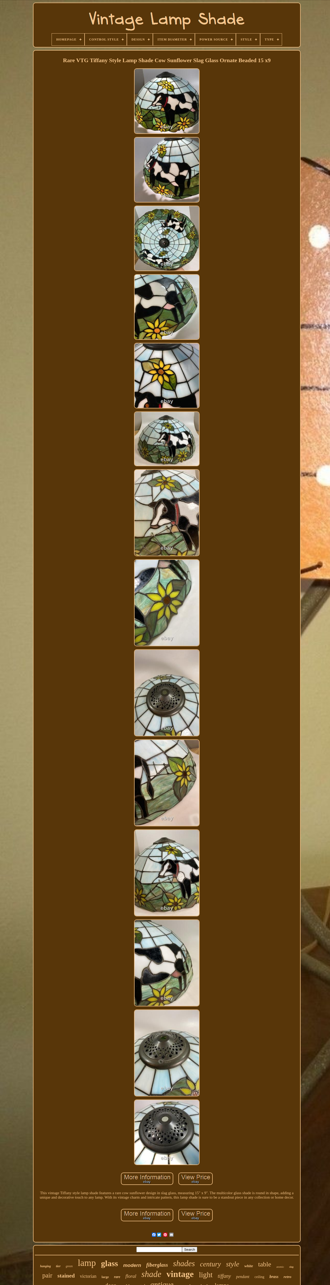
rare (117, 1277)
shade (151, 1274)
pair (47, 1275)
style (232, 1264)
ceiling (259, 1277)
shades (184, 1263)
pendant (243, 1276)
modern (132, 1265)
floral (130, 1276)
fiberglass (157, 1265)
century (210, 1264)
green (69, 1266)
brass (273, 1276)
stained (66, 1275)
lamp (87, 1263)
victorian (88, 1276)
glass (109, 1263)
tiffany (224, 1276)
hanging (45, 1266)
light (205, 1275)
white (248, 1266)
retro (287, 1277)
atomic (280, 1266)
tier (58, 1266)
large (105, 1277)
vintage (180, 1274)
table (264, 1264)
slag (291, 1266)
